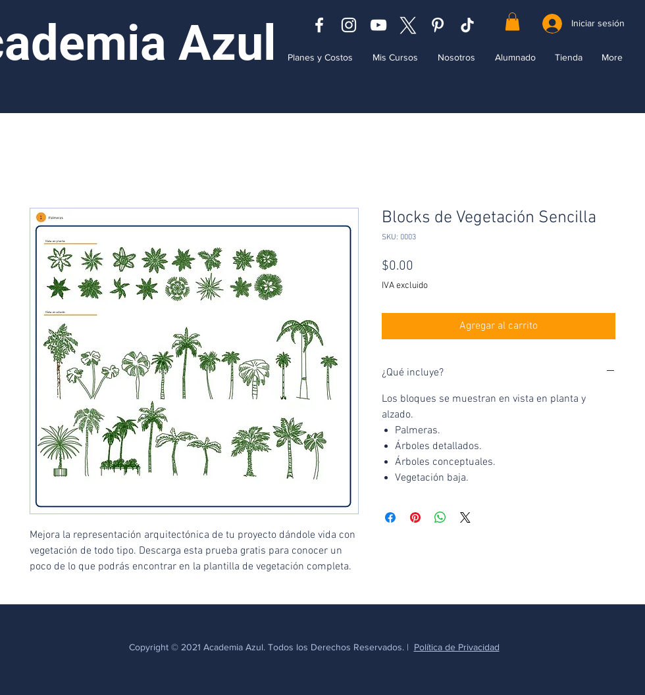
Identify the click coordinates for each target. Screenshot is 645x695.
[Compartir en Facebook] (390, 517)
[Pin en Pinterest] (415, 517)
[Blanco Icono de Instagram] (349, 25)
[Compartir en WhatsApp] (440, 517)
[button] (512, 21)
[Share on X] (465, 517)
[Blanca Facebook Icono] (319, 25)
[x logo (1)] (408, 25)
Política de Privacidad (457, 647)
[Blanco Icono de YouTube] (378, 25)
